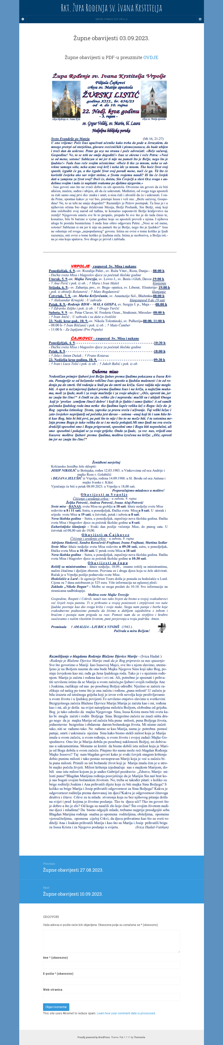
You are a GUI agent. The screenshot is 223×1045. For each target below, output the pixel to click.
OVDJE (150, 57)
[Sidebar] (23, 19)
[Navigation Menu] (200, 19)
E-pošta (58, 973)
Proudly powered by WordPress (94, 1037)
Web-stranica (52, 989)
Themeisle (139, 1037)
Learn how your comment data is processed (126, 1013)
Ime (55, 957)
